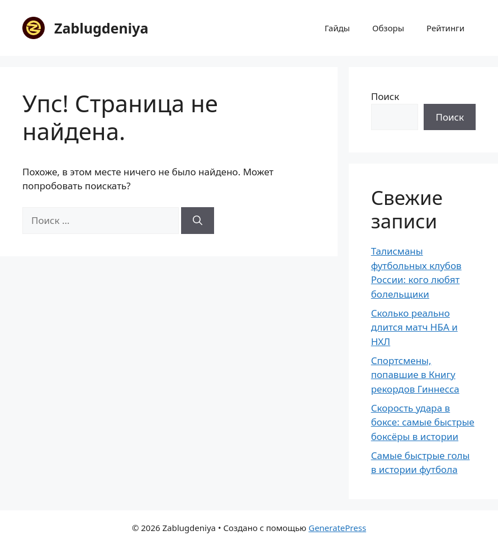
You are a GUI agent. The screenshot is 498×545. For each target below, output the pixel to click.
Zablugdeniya (101, 27)
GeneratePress (337, 527)
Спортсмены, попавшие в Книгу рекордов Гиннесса (415, 374)
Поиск (385, 96)
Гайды (337, 28)
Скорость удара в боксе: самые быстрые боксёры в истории (423, 422)
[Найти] (197, 220)
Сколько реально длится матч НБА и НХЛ (414, 327)
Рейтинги (445, 28)
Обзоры (388, 28)
